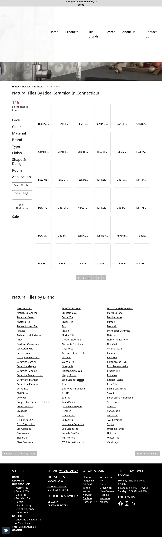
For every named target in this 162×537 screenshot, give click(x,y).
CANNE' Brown (122, 192)
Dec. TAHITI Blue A (122, 248)
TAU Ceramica (117, 488)
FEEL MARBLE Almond (141, 220)
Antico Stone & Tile (29, 395)
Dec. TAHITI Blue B (141, 248)
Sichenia (114, 475)
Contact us (131, 65)
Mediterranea (116, 386)
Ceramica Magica (28, 435)
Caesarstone (25, 421)
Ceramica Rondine (30, 439)
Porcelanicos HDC (120, 430)
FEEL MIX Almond (83, 248)
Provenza (115, 444)
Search (89, 65)
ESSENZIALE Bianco (83, 304)
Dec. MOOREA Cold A (122, 276)
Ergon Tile (70, 390)
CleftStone (25, 461)
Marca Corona (117, 381)
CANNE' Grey (141, 192)
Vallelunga (115, 510)
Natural (38, 155)
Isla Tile (68, 466)
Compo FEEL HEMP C (83, 220)
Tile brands (69, 65)
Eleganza (24, 506)
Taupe (122, 332)
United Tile (115, 506)
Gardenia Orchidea (75, 412)
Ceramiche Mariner (29, 448)
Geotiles (68, 426)
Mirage (114, 390)
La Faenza (70, 488)
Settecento (116, 470)
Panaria (114, 421)
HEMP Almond (43, 192)
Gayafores (70, 417)
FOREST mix (43, 332)
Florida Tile (70, 403)
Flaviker (69, 399)
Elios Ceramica (28, 510)
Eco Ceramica (26, 497)
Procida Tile (116, 439)
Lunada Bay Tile (73, 501)
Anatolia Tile (25, 390)
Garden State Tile (74, 408)
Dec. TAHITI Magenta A (43, 276)
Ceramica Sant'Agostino (33, 444)
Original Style (117, 417)
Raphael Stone (117, 448)
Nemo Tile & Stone (120, 408)
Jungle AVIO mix (102, 304)
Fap (66, 395)
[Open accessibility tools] (6, 530)
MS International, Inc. (76, 510)
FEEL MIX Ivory (43, 248)
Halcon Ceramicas (74, 439)
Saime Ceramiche (119, 457)
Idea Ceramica (73, 448)
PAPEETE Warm (102, 276)
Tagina (113, 493)
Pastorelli (115, 426)
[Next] (103, 346)
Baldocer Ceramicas (30, 412)
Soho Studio (116, 479)
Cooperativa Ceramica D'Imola (36, 470)
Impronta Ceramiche (76, 457)
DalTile (23, 484)
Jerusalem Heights (74, 475)
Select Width (21, 253)
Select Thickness (21, 275)
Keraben (69, 479)
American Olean (27, 386)
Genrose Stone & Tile (76, 421)
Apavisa (24, 399)
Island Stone (71, 470)
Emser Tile (69, 386)
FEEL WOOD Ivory (102, 220)
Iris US (68, 461)
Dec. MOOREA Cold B (141, 276)
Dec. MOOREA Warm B (63, 304)
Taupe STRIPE (102, 332)
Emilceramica (72, 381)
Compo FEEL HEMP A (43, 220)
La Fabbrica (71, 484)
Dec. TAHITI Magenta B (63, 276)
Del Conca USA (27, 488)
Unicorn (114, 501)
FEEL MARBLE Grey (122, 220)
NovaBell (115, 412)
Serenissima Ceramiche (122, 466)
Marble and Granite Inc (122, 377)
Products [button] (45, 65)
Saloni (113, 461)
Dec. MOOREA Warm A (43, 304)
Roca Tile (114, 452)
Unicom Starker (118, 497)
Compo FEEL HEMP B (63, 220)
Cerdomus (25, 457)
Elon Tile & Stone (73, 377)
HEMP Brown (63, 192)
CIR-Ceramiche (28, 417)
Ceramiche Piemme (30, 452)
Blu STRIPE (141, 332)
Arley (22, 408)
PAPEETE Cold (83, 276)
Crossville (24, 479)
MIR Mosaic (71, 506)
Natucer (114, 403)
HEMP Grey (83, 192)
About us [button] (108, 65)
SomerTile (114, 484)
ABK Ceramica (27, 377)
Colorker (23, 466)
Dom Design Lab (28, 493)
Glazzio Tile (70, 430)
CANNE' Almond (102, 192)
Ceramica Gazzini (29, 430)
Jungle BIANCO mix (122, 304)
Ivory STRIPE (63, 332)
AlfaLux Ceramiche (29, 381)
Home (26, 65)
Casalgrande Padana (31, 426)
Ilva (66, 452)
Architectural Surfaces (31, 403)
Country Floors (27, 475)
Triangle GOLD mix (141, 304)
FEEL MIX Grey (63, 248)
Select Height (22, 261)
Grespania (70, 435)
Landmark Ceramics (75, 493)
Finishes (26, 155)
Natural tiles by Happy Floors (19, 522)
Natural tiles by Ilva (147, 522)
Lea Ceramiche (72, 497)
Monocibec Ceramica (121, 399)
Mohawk (114, 395)
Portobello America (120, 435)
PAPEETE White (102, 248)
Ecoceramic (25, 501)
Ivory (83, 332)
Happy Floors (72, 444)
